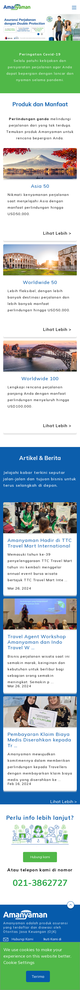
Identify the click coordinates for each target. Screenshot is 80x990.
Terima (38, 976)
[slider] (40, 27)
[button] (6, 27)
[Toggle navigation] (74, 7)
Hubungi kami (40, 857)
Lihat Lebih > (57, 233)
